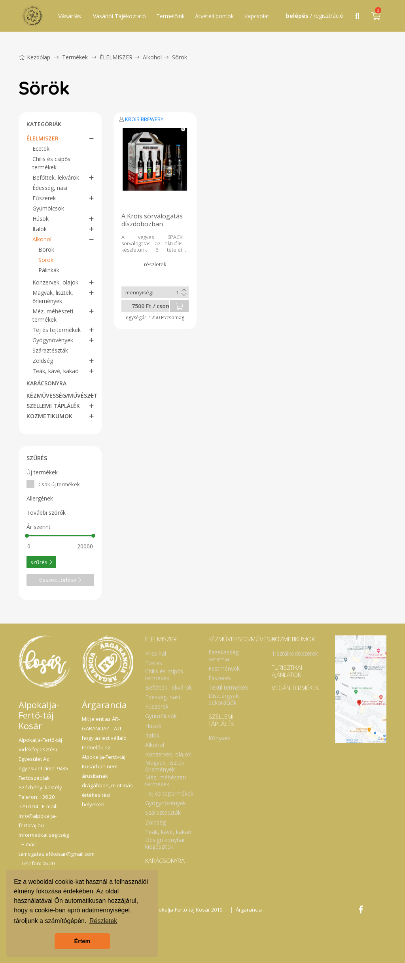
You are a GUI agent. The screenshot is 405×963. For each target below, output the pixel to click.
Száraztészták (50, 350)
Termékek (75, 57)
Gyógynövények (52, 340)
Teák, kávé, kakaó (55, 371)
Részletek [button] (103, 921)
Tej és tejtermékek (56, 330)
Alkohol (152, 57)
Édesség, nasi (49, 187)
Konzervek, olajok (55, 282)
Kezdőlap (34, 57)
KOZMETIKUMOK (49, 416)
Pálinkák (48, 270)
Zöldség (42, 360)
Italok (39, 229)
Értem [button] (82, 941)
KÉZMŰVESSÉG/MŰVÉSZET (62, 395)
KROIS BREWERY (144, 119)
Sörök (179, 57)
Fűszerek (44, 198)
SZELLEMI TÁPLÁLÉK (53, 405)
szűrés (41, 562)
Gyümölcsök (48, 208)
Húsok (40, 218)
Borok (46, 249)
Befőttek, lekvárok (55, 177)
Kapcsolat (256, 16)
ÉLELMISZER (116, 57)
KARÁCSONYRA (46, 383)
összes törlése (60, 580)
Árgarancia (249, 909)
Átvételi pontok (214, 16)
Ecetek (40, 148)
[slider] (27, 536)
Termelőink (170, 16)
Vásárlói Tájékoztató (119, 16)
